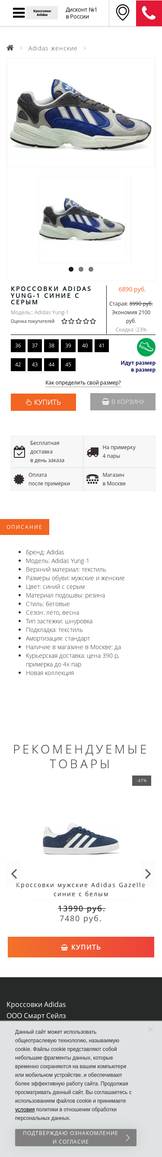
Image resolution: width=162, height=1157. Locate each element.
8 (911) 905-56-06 (149, 13)
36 (18, 345)
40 (85, 345)
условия (25, 1110)
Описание (24, 527)
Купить (81, 947)
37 (35, 345)
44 (51, 364)
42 (18, 364)
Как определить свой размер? (83, 383)
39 (68, 345)
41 (102, 345)
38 (51, 345)
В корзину (123, 401)
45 (68, 364)
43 (35, 364)
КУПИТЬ (47, 402)
